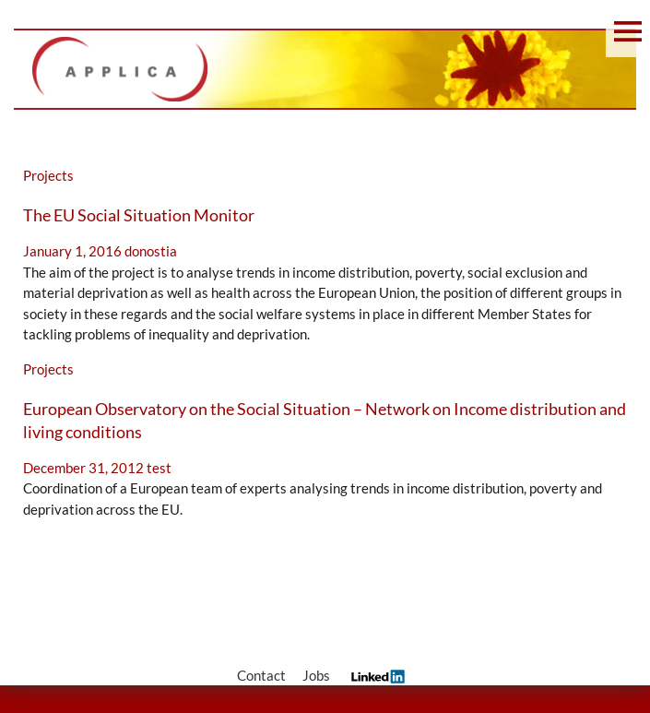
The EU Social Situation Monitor (138, 215)
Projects (48, 175)
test (159, 467)
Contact (261, 675)
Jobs (316, 675)
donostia (150, 251)
